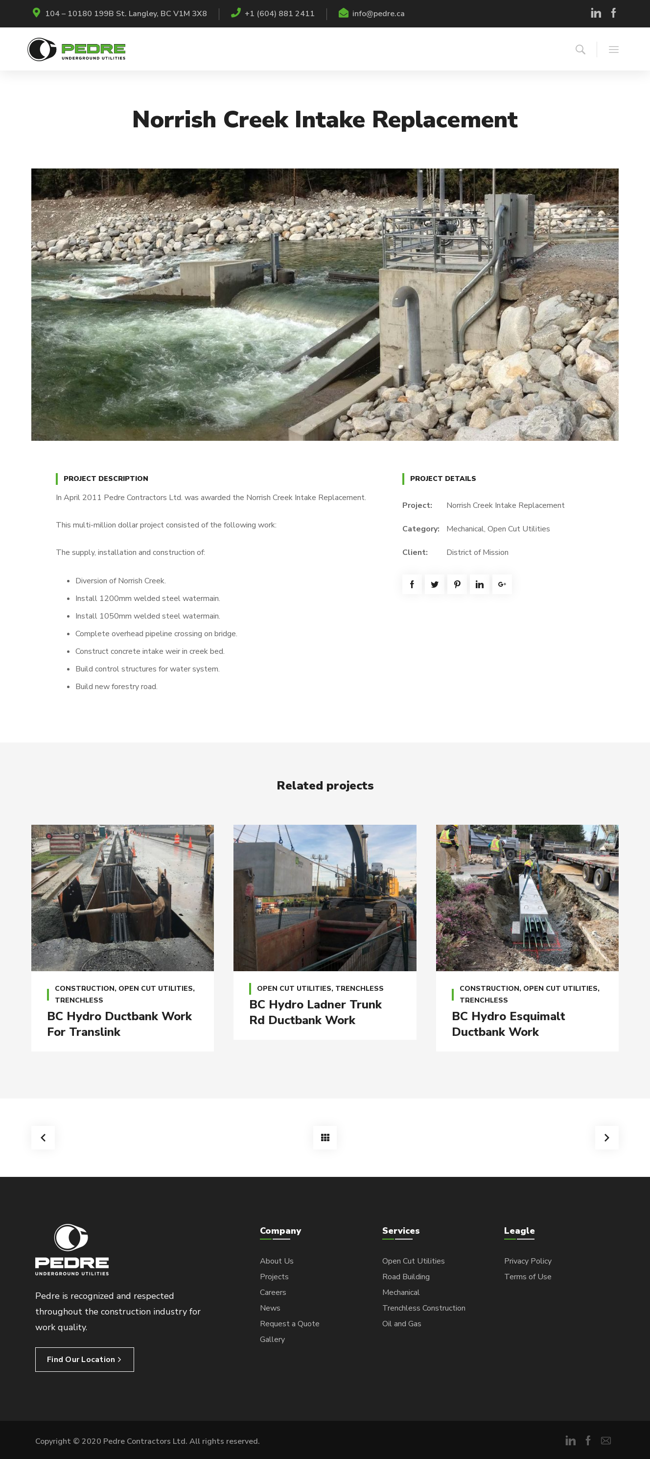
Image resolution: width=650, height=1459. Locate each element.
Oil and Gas (401, 1323)
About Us (277, 1261)
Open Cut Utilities (519, 529)
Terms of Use (528, 1276)
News (270, 1308)
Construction (85, 988)
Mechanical (465, 529)
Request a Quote (290, 1323)
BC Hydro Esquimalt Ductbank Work (508, 1024)
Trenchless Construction (423, 1308)
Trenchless (79, 1000)
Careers (273, 1292)
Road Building (406, 1276)
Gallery (272, 1339)
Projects (274, 1276)
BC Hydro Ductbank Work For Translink (119, 1024)
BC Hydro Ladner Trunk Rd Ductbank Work (315, 1012)
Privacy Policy (528, 1261)
